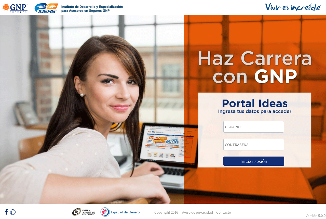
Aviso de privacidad (197, 212)
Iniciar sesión (253, 161)
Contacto (223, 212)
